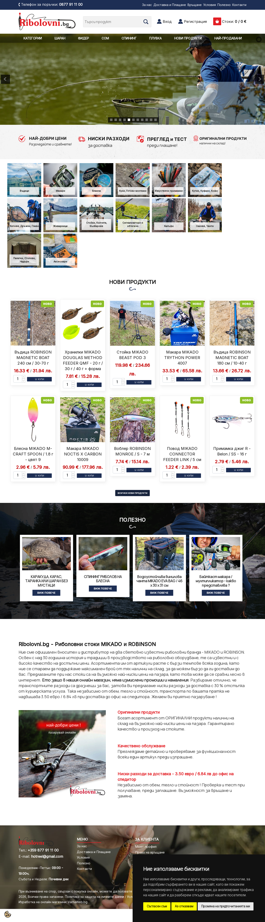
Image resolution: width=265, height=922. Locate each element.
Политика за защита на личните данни (94, 897)
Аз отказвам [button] (184, 906)
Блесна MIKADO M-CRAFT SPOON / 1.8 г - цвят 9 (33, 454)
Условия (209, 5)
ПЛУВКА (155, 38)
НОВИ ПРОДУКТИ (188, 38)
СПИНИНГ (129, 38)
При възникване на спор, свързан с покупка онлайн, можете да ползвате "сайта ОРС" (86, 891)
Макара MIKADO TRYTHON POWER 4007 (182, 357)
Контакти (239, 5)
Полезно (224, 5)
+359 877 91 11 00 (43, 850)
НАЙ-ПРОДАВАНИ (228, 38)
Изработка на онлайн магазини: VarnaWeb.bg (53, 902)
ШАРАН (59, 38)
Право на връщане (150, 852)
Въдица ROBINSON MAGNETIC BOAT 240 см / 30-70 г (33, 357)
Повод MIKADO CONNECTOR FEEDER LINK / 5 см (182, 454)
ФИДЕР (83, 38)
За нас (147, 5)
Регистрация (195, 21)
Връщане (195, 5)
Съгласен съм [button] (157, 906)
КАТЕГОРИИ (32, 38)
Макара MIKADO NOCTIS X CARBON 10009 (83, 454)
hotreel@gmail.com (47, 856)
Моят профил (146, 846)
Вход (167, 21)
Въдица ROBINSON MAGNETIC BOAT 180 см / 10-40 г (232, 357)
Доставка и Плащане (169, 5)
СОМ (105, 38)
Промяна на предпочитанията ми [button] (225, 906)
